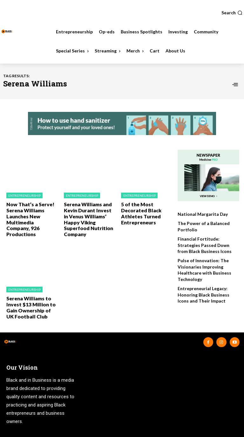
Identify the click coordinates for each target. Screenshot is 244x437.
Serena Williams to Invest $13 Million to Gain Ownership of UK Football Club (30, 296)
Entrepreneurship (24, 195)
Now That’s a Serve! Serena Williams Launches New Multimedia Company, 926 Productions (29, 214)
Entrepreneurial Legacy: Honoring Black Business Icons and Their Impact (203, 291)
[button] (231, 12)
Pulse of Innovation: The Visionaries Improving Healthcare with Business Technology (203, 268)
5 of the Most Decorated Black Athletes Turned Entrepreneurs (139, 211)
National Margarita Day (201, 214)
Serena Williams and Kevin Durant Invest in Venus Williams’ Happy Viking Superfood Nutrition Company (88, 214)
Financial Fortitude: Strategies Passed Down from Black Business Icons (207, 244)
